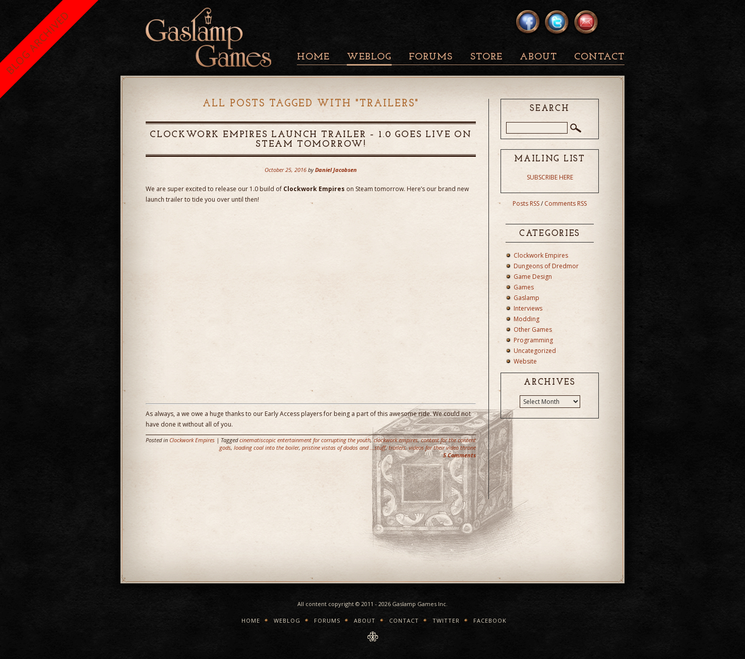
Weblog (369, 57)
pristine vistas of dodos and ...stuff (344, 447)
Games (524, 287)
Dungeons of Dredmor (546, 266)
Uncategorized (535, 350)
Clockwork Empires (192, 440)
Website (525, 361)
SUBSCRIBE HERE (550, 177)
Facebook (490, 620)
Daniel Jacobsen (336, 169)
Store (486, 57)
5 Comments (459, 455)
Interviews (528, 308)
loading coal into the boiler (266, 447)
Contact (599, 57)
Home (313, 57)
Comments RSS (565, 203)
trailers (397, 447)
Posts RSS (526, 203)
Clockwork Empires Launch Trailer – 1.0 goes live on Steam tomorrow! (311, 139)
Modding (526, 319)
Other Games (533, 329)
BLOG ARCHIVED (37, 42)
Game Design (533, 276)
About (538, 57)
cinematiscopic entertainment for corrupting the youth (304, 440)
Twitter (446, 620)
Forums (431, 57)
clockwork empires (396, 440)
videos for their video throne (442, 447)
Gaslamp (526, 297)
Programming (533, 340)
